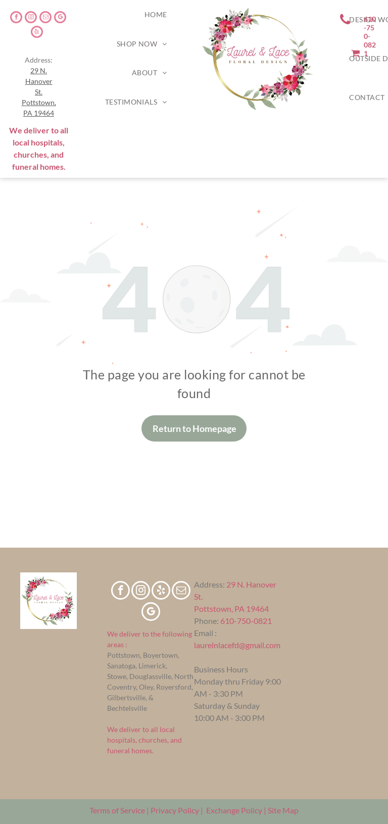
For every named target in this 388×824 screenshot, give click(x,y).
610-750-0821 (246, 620)
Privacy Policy (175, 810)
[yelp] (37, 33)
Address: (209, 584)
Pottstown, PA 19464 (231, 608)
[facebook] (16, 18)
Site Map (283, 810)
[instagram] (31, 18)
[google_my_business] (60, 18)
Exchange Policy (234, 810)
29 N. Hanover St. (39, 81)
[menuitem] (156, 14)
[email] (45, 18)
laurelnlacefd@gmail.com (237, 645)
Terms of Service (117, 810)
